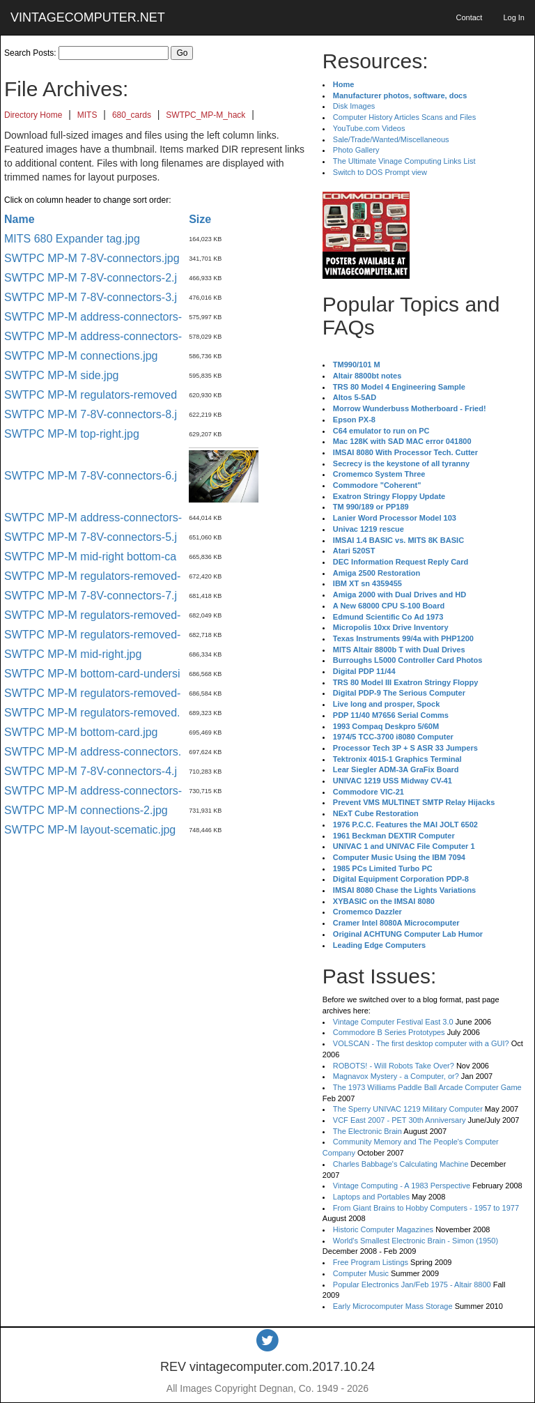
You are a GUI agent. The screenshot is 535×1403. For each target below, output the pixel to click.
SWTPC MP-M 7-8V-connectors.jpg (92, 258)
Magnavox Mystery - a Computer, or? (396, 1076)
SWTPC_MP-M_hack (205, 115)
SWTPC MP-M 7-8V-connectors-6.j (90, 476)
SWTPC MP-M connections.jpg (81, 356)
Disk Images (354, 106)
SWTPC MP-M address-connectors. (92, 752)
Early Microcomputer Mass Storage (393, 1306)
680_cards (131, 115)
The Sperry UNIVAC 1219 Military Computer (408, 1109)
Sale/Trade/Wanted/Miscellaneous (391, 139)
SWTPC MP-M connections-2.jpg (86, 810)
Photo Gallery (356, 150)
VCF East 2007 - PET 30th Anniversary (399, 1120)
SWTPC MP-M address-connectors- (93, 317)
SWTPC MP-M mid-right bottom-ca (90, 556)
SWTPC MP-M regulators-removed (90, 395)
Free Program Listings (370, 1262)
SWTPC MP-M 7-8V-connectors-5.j (90, 537)
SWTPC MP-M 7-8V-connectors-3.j (90, 297)
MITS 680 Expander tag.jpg (72, 239)
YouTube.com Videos (369, 128)
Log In (514, 17)
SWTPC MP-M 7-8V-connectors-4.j (90, 771)
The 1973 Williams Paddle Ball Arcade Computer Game (427, 1087)
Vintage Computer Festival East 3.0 (393, 1022)
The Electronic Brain (367, 1131)
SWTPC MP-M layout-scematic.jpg (90, 830)
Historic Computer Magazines (383, 1229)
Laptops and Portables (371, 1197)
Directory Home (33, 115)
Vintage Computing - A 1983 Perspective (401, 1185)
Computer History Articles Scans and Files (404, 117)
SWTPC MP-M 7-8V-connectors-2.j (90, 278)
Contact (469, 17)
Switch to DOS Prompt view (380, 172)
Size (200, 219)
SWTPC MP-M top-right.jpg (71, 434)
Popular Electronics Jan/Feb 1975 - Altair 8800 (412, 1284)
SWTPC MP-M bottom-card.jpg (80, 732)
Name (19, 219)
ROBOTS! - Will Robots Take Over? (393, 1065)
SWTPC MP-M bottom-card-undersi (92, 674)
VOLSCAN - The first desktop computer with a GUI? (421, 1043)
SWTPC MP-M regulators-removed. (92, 713)
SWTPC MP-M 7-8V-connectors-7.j (90, 595)
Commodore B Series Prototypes (389, 1032)
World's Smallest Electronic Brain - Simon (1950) (415, 1240)
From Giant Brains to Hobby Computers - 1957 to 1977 (426, 1208)
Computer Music (361, 1273)
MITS (87, 115)
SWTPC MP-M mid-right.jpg (72, 654)
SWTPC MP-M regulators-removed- (92, 576)
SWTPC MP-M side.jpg (61, 375)
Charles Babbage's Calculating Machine (401, 1164)
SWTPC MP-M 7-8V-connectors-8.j (90, 414)
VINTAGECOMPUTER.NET (87, 17)
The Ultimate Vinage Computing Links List (404, 161)
